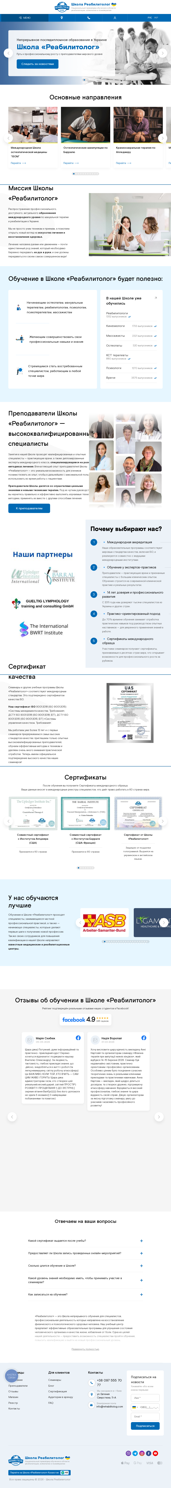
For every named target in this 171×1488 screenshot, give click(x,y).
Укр (156, 17)
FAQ (50, 1403)
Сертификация (57, 1391)
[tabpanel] (85, 53)
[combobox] (135, 1407)
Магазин (13, 1397)
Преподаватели (18, 1385)
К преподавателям (29, 508)
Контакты (14, 1408)
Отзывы (13, 1391)
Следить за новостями (37, 64)
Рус (150, 17)
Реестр (13, 1403)
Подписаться (145, 1426)
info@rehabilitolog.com (110, 1406)
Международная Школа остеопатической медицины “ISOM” (29, 152)
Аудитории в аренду (60, 1397)
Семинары (54, 1380)
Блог (51, 1385)
